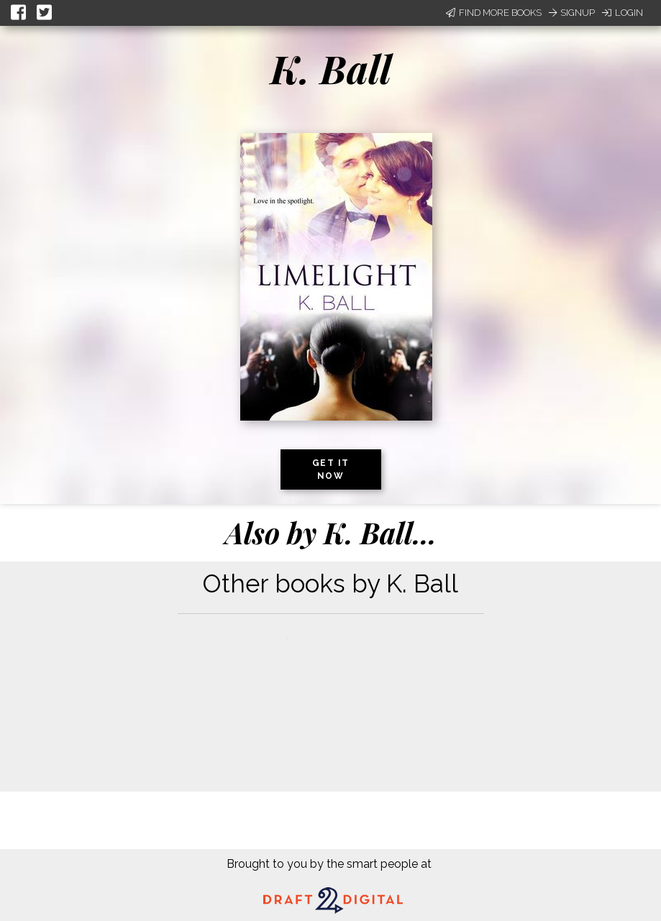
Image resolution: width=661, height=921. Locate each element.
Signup (572, 12)
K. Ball (330, 68)
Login (622, 12)
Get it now (331, 469)
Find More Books (494, 12)
